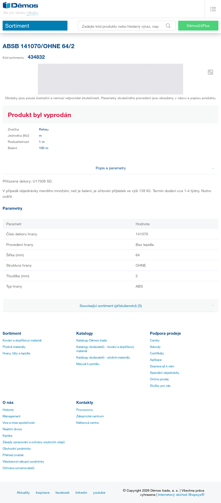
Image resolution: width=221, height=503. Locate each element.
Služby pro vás (160, 385)
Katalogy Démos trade (91, 340)
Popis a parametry (155, 168)
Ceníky (155, 340)
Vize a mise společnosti (19, 422)
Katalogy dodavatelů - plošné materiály (103, 357)
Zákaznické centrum (90, 416)
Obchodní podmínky (17, 448)
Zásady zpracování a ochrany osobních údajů (34, 442)
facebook (63, 492)
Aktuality (23, 492)
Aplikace (156, 360)
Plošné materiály (14, 347)
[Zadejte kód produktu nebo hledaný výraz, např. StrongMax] (126, 25)
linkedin (81, 492)
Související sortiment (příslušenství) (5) (147, 305)
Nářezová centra (87, 422)
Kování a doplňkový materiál (22, 340)
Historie (8, 409)
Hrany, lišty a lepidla (16, 353)
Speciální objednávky (164, 372)
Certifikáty (157, 353)
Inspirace (43, 492)
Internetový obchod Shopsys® (181, 494)
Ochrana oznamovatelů (18, 468)
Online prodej (159, 379)
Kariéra (7, 435)
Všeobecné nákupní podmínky (23, 461)
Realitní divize (12, 429)
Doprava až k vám (162, 366)
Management (11, 416)
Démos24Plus (198, 25)
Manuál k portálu (87, 364)
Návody (155, 347)
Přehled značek (13, 455)
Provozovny (84, 409)
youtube (99, 492)
